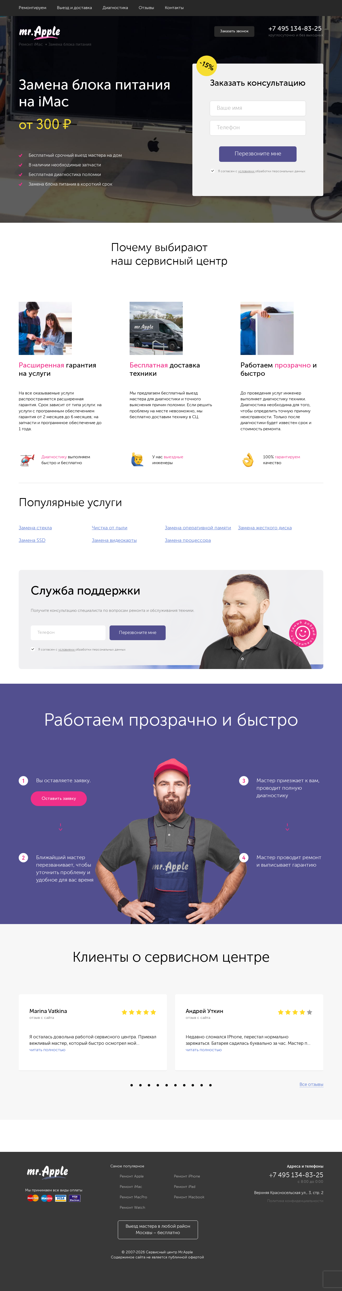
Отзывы (146, 8)
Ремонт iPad (180, 1187)
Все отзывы (311, 1084)
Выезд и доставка (74, 8)
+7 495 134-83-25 (295, 29)
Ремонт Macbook (185, 1197)
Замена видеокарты (114, 540)
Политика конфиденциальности (295, 1201)
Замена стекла (35, 528)
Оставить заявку (59, 798)
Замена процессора (188, 540)
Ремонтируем (32, 8)
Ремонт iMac (31, 44)
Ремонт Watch (128, 1208)
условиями (246, 171)
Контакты (174, 8)
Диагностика (115, 8)
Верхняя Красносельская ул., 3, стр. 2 (288, 1193)
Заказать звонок (234, 31)
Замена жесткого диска (265, 528)
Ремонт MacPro (129, 1197)
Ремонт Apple (128, 1176)
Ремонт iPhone (183, 1176)
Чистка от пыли (109, 528)
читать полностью (47, 1050)
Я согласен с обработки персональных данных (258, 171)
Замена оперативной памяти (198, 528)
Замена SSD (32, 540)
